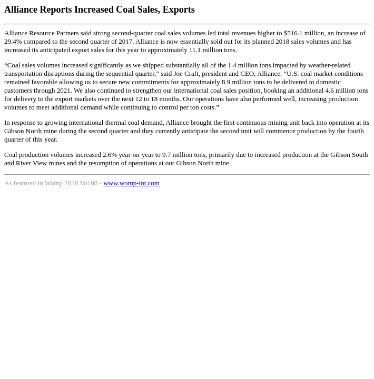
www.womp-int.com (131, 183)
